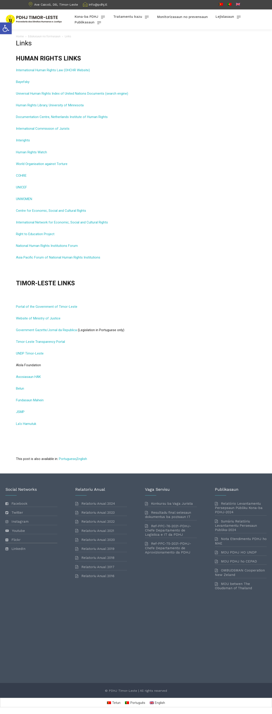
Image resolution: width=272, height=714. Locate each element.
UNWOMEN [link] (24, 199)
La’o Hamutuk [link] (26, 424)
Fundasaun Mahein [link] (30, 400)
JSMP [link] (20, 412)
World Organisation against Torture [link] (41, 164)
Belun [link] (20, 388)
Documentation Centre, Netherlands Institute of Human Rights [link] (62, 117)
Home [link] (20, 36)
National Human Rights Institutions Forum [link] (47, 246)
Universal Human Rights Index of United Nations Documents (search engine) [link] (72, 93)
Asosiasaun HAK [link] (28, 377)
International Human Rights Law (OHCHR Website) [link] (53, 70)
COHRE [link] (21, 176)
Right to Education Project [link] (35, 234)
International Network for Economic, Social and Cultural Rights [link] (62, 222)
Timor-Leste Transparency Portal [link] (40, 342)
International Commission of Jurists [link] (42, 129)
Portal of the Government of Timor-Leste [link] (46, 307)
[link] (6, 28)
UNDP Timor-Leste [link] (30, 353)
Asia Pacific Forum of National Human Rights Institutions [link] (58, 257)
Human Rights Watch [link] (31, 152)
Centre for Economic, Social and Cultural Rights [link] (51, 211)
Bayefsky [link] (22, 82)
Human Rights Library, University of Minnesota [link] (50, 105)
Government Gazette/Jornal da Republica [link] (46, 330)
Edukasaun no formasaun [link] (44, 36)
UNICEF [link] (21, 187)
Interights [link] (23, 140)
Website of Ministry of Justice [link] (38, 318)
